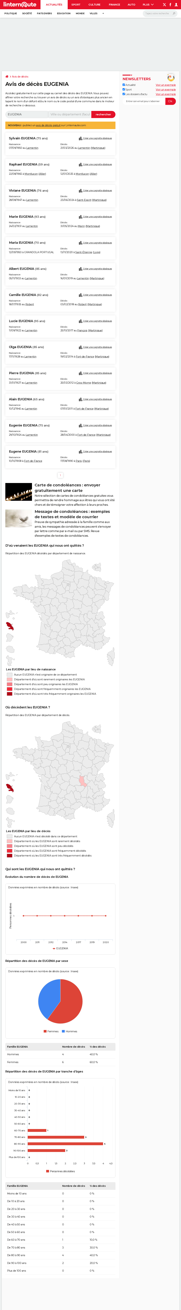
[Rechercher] (160, 13)
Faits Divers (44, 13)
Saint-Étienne (83, 252)
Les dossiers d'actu (135, 94)
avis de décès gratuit (48, 125)
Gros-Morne (83, 382)
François (82, 330)
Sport (75, 4)
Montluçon (31, 173)
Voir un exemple (166, 85)
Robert (29, 304)
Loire (97, 252)
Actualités (54, 4)
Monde (80, 13)
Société (27, 13)
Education (64, 13)
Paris (79, 461)
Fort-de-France (85, 356)
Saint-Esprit (84, 200)
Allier (42, 173)
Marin (81, 226)
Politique (10, 13)
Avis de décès (20, 76)
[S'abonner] (149, 101)
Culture (94, 4)
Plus (148, 4)
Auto (131, 4)
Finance (114, 4)
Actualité (129, 85)
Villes (93, 13)
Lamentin (32, 148)
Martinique (98, 148)
